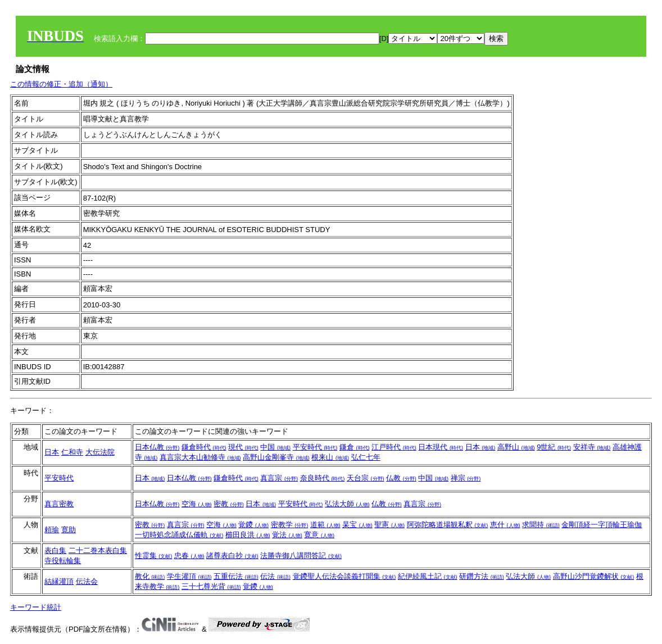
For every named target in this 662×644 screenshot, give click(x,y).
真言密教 (59, 504)
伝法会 (87, 581)
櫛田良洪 (247, 534)
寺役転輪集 (62, 560)
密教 (229, 504)
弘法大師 (347, 504)
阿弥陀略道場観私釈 (447, 524)
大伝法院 (100, 452)
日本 (51, 452)
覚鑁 (253, 524)
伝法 (275, 576)
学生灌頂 (189, 576)
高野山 (516, 447)
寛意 (319, 534)
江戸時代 (393, 447)
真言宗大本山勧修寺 (200, 457)
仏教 (401, 478)
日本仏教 (157, 447)
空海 (197, 504)
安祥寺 (592, 447)
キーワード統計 (35, 607)
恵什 (505, 524)
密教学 (290, 524)
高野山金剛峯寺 (276, 457)
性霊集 (154, 555)
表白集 (55, 550)
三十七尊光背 (211, 586)
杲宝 (357, 524)
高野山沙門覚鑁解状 (593, 576)
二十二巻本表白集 (98, 550)
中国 (275, 447)
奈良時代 (322, 478)
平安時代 (315, 447)
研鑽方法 (481, 576)
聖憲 (389, 524)
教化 (150, 576)
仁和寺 (72, 452)
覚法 (287, 534)
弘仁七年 (365, 457)
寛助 (68, 529)
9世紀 (554, 447)
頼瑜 (51, 529)
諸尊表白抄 (232, 555)
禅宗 (466, 478)
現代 (243, 447)
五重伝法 (236, 576)
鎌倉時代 (204, 447)
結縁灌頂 (59, 581)
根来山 (330, 457)
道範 (325, 524)
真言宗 (279, 478)
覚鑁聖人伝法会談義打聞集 (344, 576)
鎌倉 (354, 447)
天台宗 (365, 478)
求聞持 (541, 524)
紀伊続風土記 (427, 576)
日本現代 (440, 447)
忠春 (189, 555)
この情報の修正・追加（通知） (61, 84)
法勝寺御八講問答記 (301, 555)
